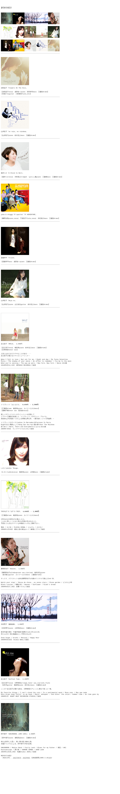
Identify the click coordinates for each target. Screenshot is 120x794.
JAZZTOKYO (17, 791)
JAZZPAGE (26, 791)
